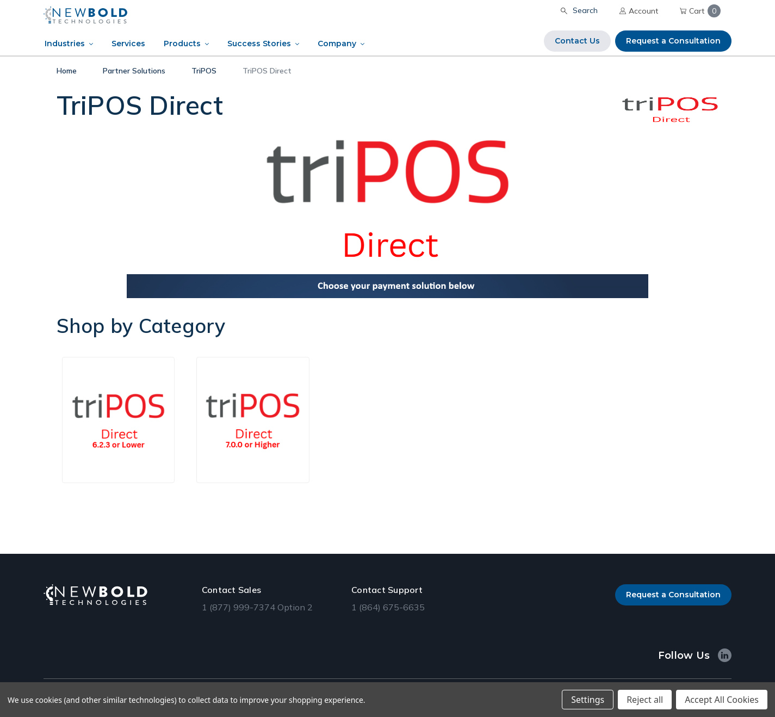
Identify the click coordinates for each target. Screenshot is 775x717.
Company (337, 43)
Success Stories (259, 43)
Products (182, 43)
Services (128, 43)
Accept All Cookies (722, 700)
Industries (65, 43)
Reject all (645, 700)
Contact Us (577, 41)
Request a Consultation (673, 41)
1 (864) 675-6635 (388, 607)
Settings (587, 700)
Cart (700, 10)
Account (638, 11)
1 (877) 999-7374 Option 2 (257, 607)
